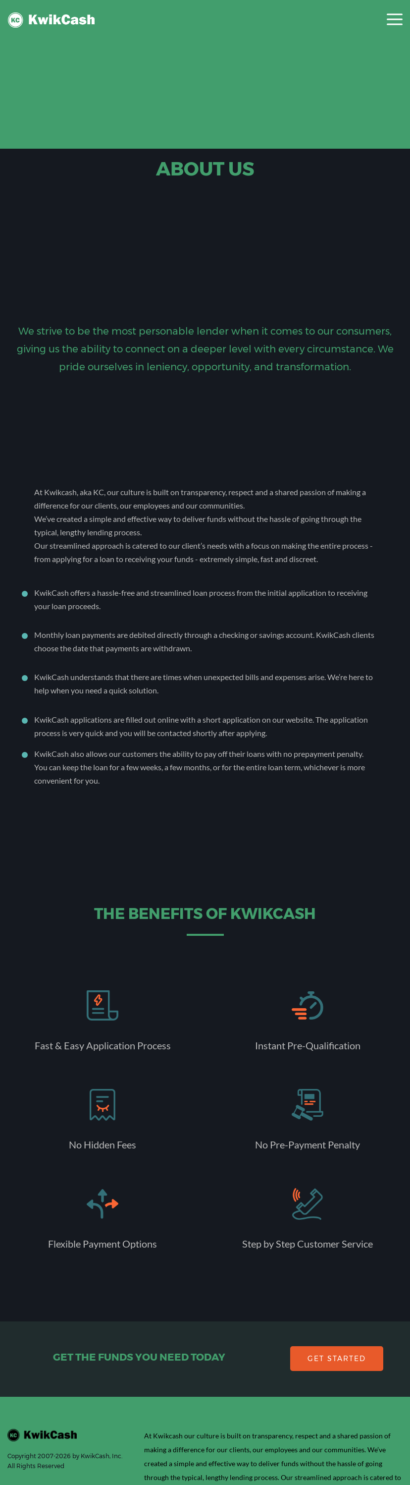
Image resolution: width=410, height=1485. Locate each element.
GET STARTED (337, 1358)
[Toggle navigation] (394, 20)
